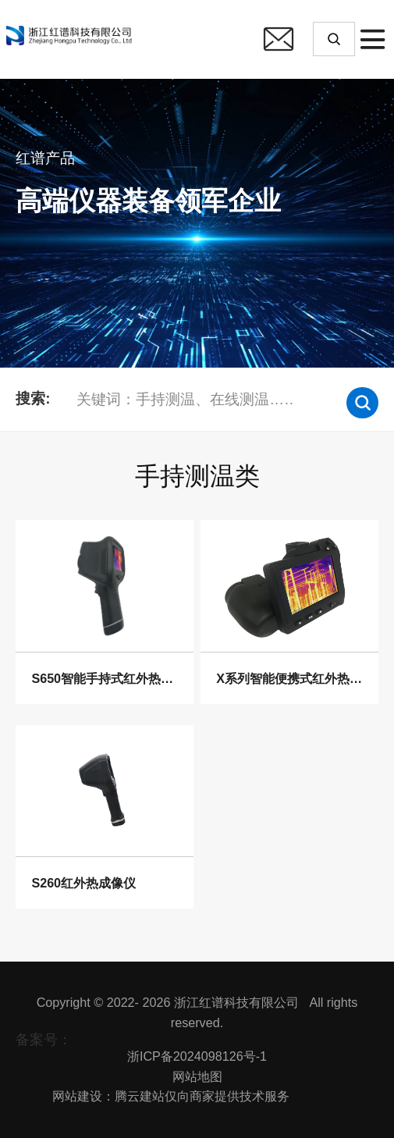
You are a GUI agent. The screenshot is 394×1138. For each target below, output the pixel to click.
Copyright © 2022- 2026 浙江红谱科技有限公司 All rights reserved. (197, 1012)
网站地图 (197, 1076)
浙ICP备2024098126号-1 (197, 1056)
